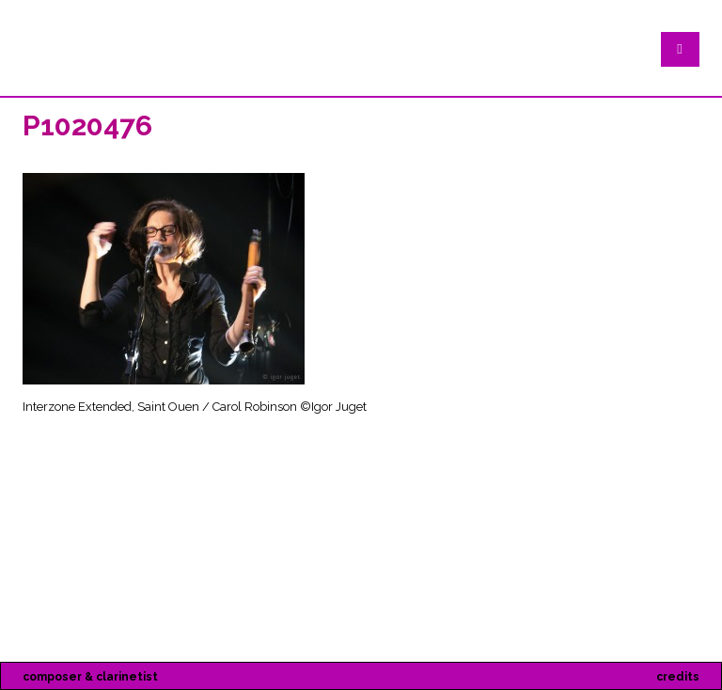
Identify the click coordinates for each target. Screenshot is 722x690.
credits (677, 676)
